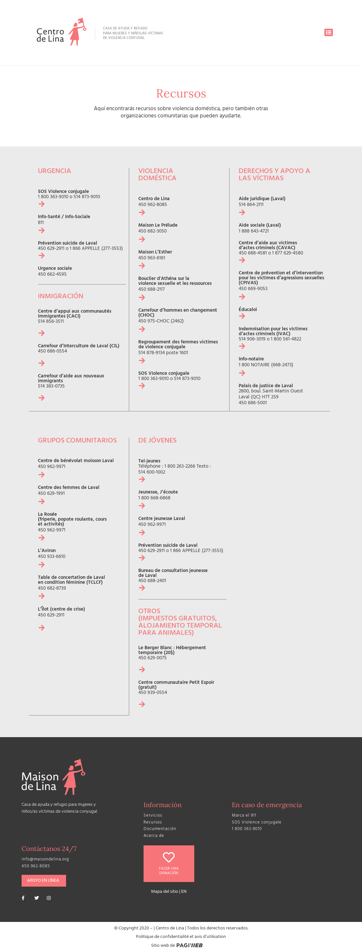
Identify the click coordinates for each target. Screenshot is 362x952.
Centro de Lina (154, 199)
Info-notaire (251, 359)
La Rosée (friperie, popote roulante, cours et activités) (72, 519)
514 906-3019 (252, 339)
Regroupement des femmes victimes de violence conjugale (178, 345)
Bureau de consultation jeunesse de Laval (173, 573)
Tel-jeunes (149, 461)
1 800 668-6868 (154, 498)
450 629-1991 (51, 493)
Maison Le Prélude (158, 226)
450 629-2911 (51, 249)
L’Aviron (47, 551)
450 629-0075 (152, 658)
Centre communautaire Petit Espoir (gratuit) (176, 685)
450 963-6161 (151, 258)
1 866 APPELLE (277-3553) (96, 249)
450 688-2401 (152, 581)
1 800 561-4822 (286, 339)
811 (41, 223)
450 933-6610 (51, 557)
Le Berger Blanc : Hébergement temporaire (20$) (172, 650)
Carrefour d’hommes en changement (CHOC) (177, 313)
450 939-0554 (152, 692)
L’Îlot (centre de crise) (61, 609)
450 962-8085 (152, 205)
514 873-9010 (87, 197)
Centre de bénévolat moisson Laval (76, 461)
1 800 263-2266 (179, 466)
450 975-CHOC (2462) (161, 321)
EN (183, 891)
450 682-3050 (152, 231)
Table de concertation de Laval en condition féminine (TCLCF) (71, 580)
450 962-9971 (51, 467)
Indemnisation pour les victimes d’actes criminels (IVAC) (273, 332)
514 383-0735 (51, 386)
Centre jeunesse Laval (161, 519)
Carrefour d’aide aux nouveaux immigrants (71, 379)
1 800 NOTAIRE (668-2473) (266, 365)
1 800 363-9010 (53, 197)
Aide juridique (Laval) (262, 199)
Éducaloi (248, 310)
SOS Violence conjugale (63, 192)
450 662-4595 (52, 275)
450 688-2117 (151, 290)
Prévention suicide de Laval (67, 244)
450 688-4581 (253, 253)
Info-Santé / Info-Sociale (64, 217)
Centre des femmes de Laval (68, 488)
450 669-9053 (253, 289)
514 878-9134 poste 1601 (163, 353)
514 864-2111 (251, 205)
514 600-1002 (151, 472)
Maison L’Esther (155, 252)
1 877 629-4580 (287, 253)
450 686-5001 (253, 403)
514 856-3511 (51, 321)
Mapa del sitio (164, 891)
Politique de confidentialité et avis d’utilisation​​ (181, 936)
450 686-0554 (52, 351)
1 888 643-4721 (254, 231)
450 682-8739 (52, 588)
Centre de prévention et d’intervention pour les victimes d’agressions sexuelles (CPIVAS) (281, 278)
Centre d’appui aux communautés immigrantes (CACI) (74, 314)
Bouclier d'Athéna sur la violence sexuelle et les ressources (175, 281)
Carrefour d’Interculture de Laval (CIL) (78, 346)
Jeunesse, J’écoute (158, 492)
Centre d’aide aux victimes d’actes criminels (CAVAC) (268, 246)
